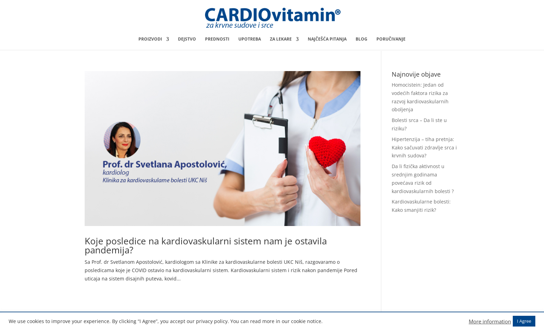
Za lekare (281, 39)
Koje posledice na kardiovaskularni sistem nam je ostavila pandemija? (206, 245)
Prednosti (217, 39)
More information (490, 321)
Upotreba (249, 39)
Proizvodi (150, 39)
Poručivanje (391, 39)
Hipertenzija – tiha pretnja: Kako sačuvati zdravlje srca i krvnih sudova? (424, 147)
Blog (361, 39)
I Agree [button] (524, 321)
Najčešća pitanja (327, 39)
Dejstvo (187, 39)
